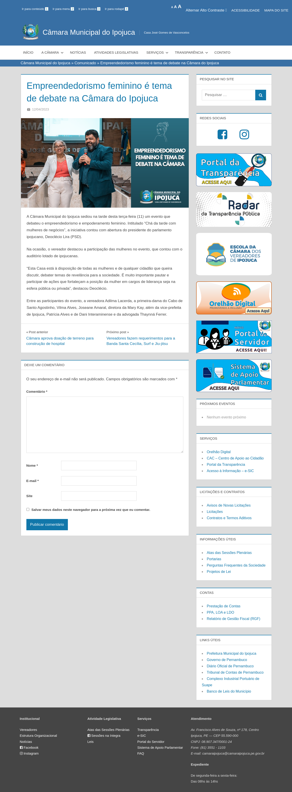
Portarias (214, 559)
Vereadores (28, 730)
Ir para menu (63, 9)
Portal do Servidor (150, 742)
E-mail (32, 481)
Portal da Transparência (226, 464)
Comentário (36, 391)
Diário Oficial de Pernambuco (230, 666)
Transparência (191, 52)
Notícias (78, 52)
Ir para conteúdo (35, 9)
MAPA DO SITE (276, 10)
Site (29, 496)
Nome (32, 465)
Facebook (31, 747)
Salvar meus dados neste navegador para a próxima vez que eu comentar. (90, 510)
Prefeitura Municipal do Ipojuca (231, 653)
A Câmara (52, 52)
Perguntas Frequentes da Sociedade (236, 565)
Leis (90, 742)
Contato (222, 52)
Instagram (31, 753)
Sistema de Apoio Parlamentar (160, 747)
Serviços (157, 52)
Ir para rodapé (116, 9)
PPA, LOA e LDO (220, 612)
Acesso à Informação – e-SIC (230, 471)
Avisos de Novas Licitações (229, 505)
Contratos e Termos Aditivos (229, 518)
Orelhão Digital (219, 452)
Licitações (215, 512)
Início (28, 52)
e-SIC (141, 735)
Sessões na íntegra (105, 735)
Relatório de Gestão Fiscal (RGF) (233, 619)
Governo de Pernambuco (227, 660)
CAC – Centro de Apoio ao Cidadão (235, 458)
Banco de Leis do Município (229, 691)
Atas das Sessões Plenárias (229, 553)
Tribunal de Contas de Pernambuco (235, 672)
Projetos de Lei (219, 572)
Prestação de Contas (223, 606)
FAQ (140, 753)
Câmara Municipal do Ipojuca (89, 32)
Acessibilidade (245, 10)
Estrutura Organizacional (38, 735)
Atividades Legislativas (116, 52)
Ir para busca (89, 9)
